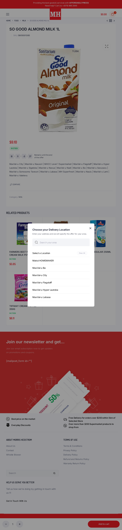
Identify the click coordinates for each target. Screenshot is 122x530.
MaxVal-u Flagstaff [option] (42, 282)
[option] (61, 253)
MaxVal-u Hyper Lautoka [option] (45, 289)
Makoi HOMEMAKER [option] (43, 260)
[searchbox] (61, 242)
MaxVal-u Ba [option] (39, 268)
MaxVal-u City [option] (39, 275)
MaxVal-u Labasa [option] (41, 297)
